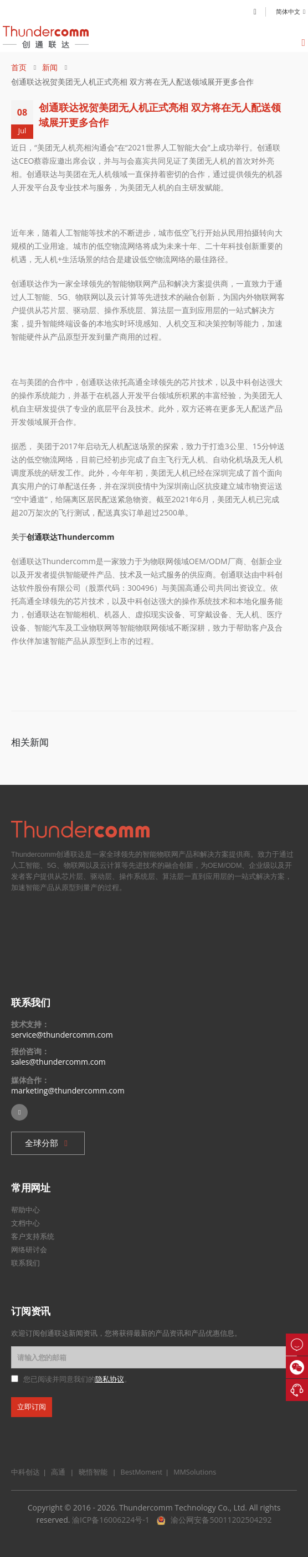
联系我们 (25, 1263)
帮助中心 (25, 1210)
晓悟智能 (94, 1472)
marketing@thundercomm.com (68, 1090)
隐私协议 (109, 1379)
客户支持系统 (32, 1236)
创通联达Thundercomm (71, 537)
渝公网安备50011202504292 (221, 1519)
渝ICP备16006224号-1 (111, 1519)
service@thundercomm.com (62, 1034)
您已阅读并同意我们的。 (77, 1379)
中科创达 (25, 1472)
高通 (56, 1472)
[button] (48, 1143)
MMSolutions (192, 1472)
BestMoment (138, 1472)
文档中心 (25, 1223)
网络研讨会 (29, 1249)
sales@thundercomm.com (58, 1061)
